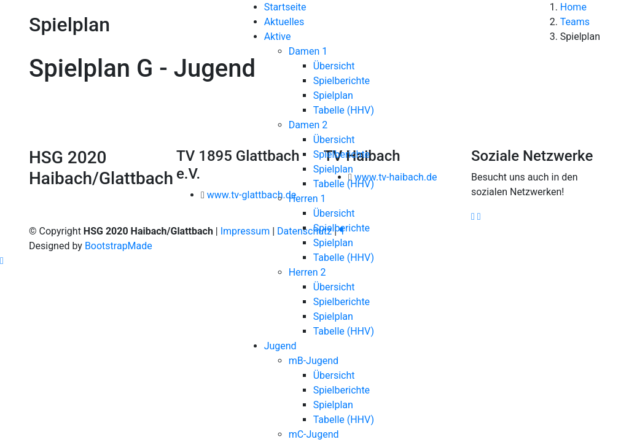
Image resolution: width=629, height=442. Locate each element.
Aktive (277, 36)
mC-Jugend (314, 434)
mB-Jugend (313, 360)
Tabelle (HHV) (343, 110)
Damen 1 (308, 51)
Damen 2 (308, 125)
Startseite (285, 7)
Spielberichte (341, 81)
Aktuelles (284, 22)
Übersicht (334, 66)
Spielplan (333, 95)
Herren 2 (307, 272)
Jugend (280, 346)
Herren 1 (307, 198)
